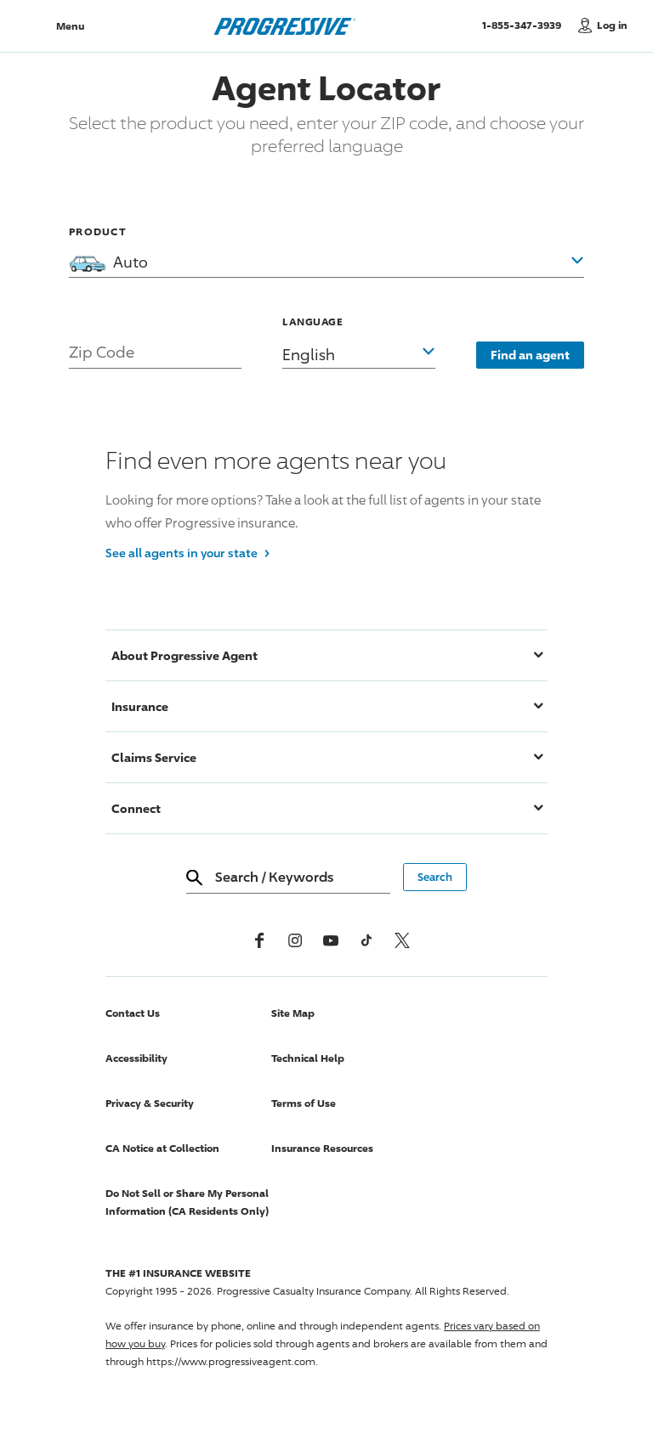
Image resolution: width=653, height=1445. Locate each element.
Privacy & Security (149, 1103)
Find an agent (530, 354)
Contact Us (132, 1013)
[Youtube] (331, 940)
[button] (358, 340)
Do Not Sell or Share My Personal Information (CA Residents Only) (187, 1202)
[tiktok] (366, 940)
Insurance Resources (322, 1148)
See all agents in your (187, 552)
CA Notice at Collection (162, 1148)
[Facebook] (259, 940)
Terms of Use (303, 1103)
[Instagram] (295, 940)
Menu (70, 26)
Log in (612, 25)
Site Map (293, 1013)
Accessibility (136, 1058)
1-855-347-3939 (526, 24)
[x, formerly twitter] (402, 940)
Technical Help (307, 1058)
